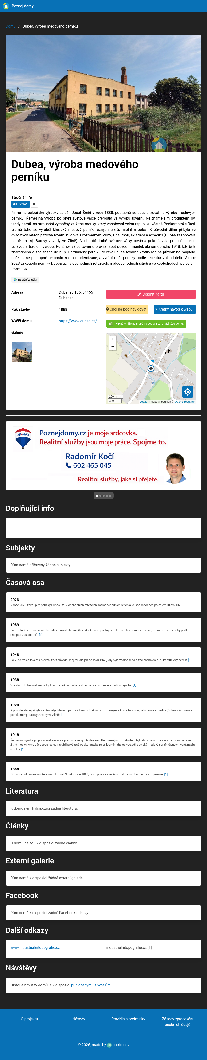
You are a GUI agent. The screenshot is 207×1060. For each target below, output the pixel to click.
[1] (40, 635)
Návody (79, 1019)
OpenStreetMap (185, 401)
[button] (201, 6)
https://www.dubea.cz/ (78, 321)
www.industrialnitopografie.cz (35, 947)
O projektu (29, 1019)
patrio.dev (118, 1045)
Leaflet (144, 401)
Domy (10, 26)
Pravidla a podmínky (128, 1019)
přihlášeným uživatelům (91, 985)
